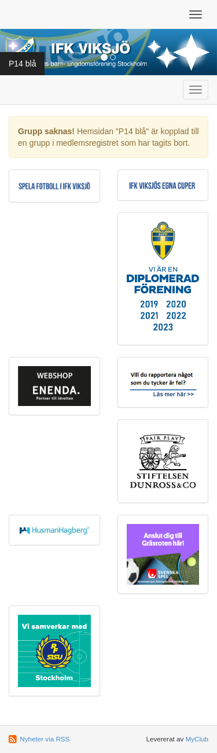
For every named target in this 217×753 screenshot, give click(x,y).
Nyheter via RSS (44, 739)
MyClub (196, 739)
